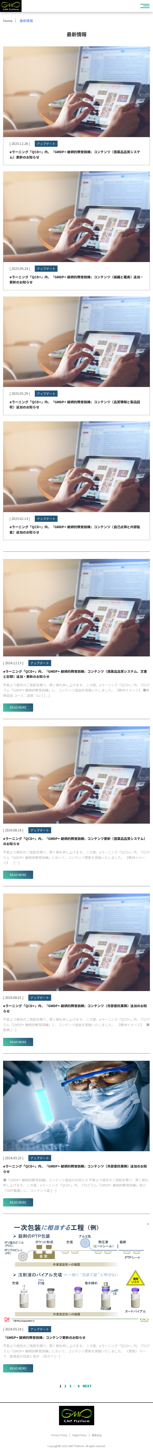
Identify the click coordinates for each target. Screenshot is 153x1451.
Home (8, 20)
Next (87, 1385)
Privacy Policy (59, 1435)
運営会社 (97, 1435)
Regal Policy (79, 1435)
